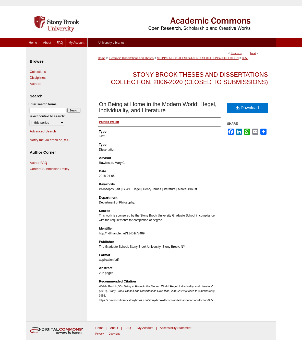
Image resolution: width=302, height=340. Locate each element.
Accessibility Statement (175, 328)
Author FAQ (38, 163)
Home (101, 58)
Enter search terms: (43, 104)
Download (247, 108)
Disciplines (38, 78)
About (114, 328)
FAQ (128, 328)
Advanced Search (43, 131)
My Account (145, 328)
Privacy (99, 333)
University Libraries (111, 42)
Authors (35, 84)
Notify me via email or (49, 140)
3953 (245, 58)
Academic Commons (181, 19)
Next (253, 53)
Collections (38, 72)
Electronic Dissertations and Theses (131, 58)
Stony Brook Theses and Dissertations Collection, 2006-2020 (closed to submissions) (189, 78)
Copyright (114, 333)
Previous (236, 53)
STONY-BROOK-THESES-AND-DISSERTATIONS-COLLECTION (198, 58)
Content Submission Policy (49, 169)
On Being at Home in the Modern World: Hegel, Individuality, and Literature (158, 107)
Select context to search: (47, 116)
